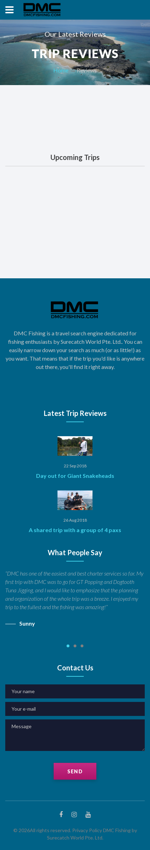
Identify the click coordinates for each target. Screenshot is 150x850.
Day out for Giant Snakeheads (75, 475)
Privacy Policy (87, 830)
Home (60, 70)
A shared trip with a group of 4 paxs (75, 530)
